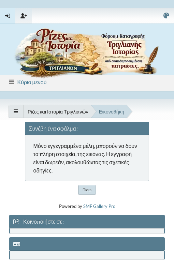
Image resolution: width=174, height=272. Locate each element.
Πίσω (87, 189)
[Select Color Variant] (166, 16)
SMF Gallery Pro (99, 206)
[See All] (16, 111)
